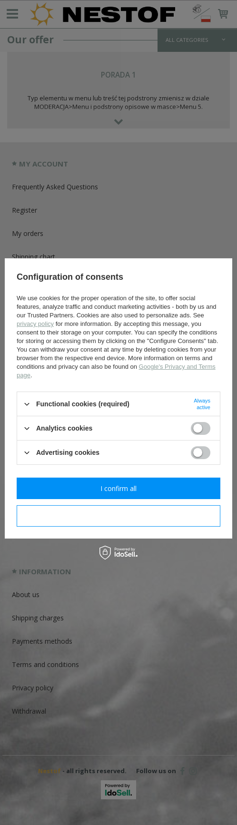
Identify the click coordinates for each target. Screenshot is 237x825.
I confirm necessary (119, 515)
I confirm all (118, 487)
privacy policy (35, 323)
